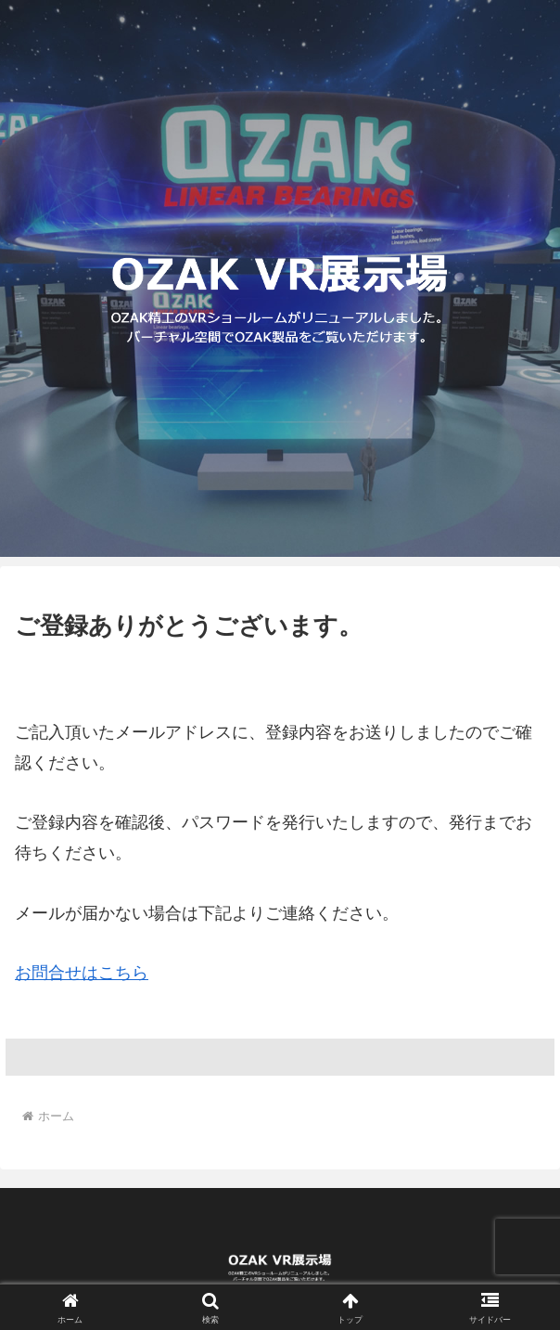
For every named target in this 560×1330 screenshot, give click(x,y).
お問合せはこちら (81, 972)
